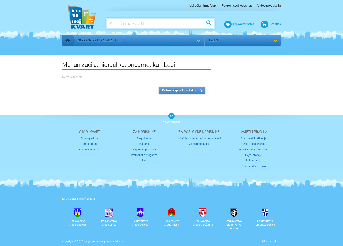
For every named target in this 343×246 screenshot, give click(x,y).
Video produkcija (269, 5)
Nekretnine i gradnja (95, 40)
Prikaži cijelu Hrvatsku (179, 90)
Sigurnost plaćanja (144, 149)
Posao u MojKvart (89, 149)
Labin (213, 40)
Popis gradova (89, 138)
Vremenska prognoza (144, 155)
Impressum (89, 143)
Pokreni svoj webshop (237, 5)
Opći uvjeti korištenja (253, 138)
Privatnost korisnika (253, 166)
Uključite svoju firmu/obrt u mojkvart (199, 138)
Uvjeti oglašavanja (253, 143)
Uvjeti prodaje (253, 155)
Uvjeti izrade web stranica (253, 149)
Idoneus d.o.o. (272, 241)
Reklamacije (253, 160)
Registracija (144, 138)
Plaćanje (144, 143)
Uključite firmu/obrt (202, 5)
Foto (144, 160)
